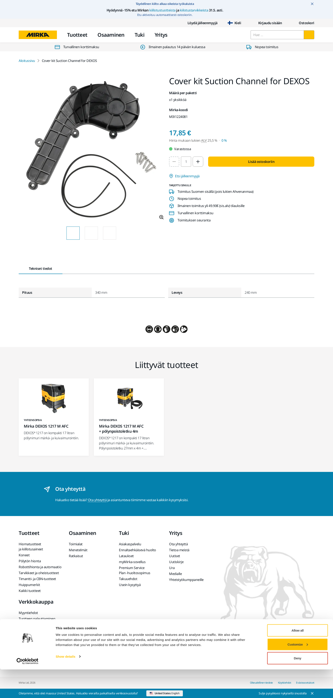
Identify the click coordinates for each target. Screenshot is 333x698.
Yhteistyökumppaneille (186, 579)
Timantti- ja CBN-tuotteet (37, 578)
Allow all (298, 659)
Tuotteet (77, 34)
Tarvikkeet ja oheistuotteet (39, 573)
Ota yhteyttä (97, 500)
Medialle (175, 573)
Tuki (139, 34)
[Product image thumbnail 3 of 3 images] (109, 233)
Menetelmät (78, 550)
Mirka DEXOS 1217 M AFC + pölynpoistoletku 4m (121, 429)
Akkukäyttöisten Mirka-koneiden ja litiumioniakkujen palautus (39, 635)
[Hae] (309, 34)
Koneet (24, 555)
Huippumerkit (29, 584)
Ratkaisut (76, 556)
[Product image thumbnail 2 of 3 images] (91, 233)
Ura (172, 567)
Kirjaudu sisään (266, 22)
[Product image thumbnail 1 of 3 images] (73, 233)
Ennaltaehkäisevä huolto (137, 550)
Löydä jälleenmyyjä (199, 22)
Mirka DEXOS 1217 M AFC (46, 426)
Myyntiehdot (28, 612)
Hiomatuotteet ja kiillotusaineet (31, 546)
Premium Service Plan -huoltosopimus (134, 570)
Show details (65, 685)
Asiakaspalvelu (130, 544)
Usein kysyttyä (130, 584)
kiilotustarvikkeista (194, 10)
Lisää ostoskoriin (261, 161)
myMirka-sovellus (132, 562)
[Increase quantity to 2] (198, 161)
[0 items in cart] (303, 22)
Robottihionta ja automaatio (40, 567)
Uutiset (174, 556)
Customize (298, 673)
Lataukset (126, 556)
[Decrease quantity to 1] (174, 162)
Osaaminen (110, 34)
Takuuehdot (128, 578)
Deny (297, 686)
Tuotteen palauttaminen (37, 618)
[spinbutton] (186, 162)
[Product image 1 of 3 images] (91, 150)
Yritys (161, 34)
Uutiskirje (176, 562)
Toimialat (76, 544)
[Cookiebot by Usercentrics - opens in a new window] (27, 690)
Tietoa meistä (179, 550)
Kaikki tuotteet (30, 590)
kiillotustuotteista (162, 10)
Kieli (234, 23)
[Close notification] (312, 4)
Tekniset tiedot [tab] (40, 268)
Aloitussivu (27, 60)
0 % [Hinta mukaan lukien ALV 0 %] (224, 140)
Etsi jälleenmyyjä (184, 176)
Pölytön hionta (30, 561)
